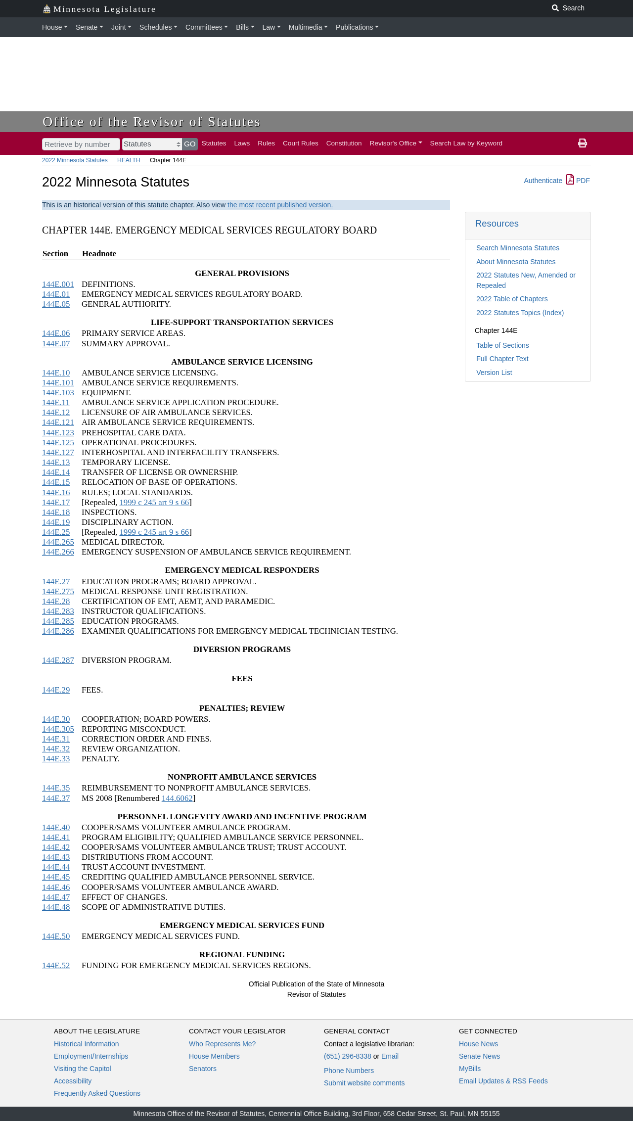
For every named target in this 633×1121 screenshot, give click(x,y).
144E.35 (56, 788)
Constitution (344, 143)
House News (478, 1044)
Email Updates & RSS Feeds (503, 1081)
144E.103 (58, 392)
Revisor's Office (393, 143)
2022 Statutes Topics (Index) (520, 313)
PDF (578, 181)
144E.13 (56, 462)
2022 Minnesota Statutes (75, 160)
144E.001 (58, 284)
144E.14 (56, 472)
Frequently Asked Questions (97, 1093)
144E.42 (56, 847)
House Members (214, 1056)
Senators (203, 1069)
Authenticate (543, 181)
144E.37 (56, 798)
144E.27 (56, 581)
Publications (354, 27)
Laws (242, 143)
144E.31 (56, 739)
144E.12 (56, 412)
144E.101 (58, 382)
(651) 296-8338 (347, 1056)
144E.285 (58, 621)
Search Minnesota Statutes (517, 248)
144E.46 (56, 887)
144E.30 (56, 719)
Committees (204, 27)
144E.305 (58, 729)
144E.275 (58, 591)
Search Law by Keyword (466, 143)
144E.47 (56, 897)
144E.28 (56, 601)
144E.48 (56, 907)
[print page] (582, 143)
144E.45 (56, 877)
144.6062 (177, 798)
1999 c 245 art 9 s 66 (154, 502)
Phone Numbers (349, 1070)
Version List (494, 372)
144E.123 (58, 432)
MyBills (470, 1069)
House (52, 27)
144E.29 (56, 690)
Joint (118, 27)
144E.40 (56, 827)
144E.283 (58, 611)
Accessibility (72, 1081)
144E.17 (56, 502)
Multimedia (305, 27)
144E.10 (56, 372)
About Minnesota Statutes (515, 262)
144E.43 (56, 857)
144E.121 (58, 422)
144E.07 (56, 343)
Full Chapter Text (502, 359)
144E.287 (58, 660)
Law (269, 27)
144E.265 (58, 542)
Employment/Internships (91, 1056)
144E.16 (56, 492)
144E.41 (56, 837)
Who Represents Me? (222, 1044)
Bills (242, 27)
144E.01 (56, 294)
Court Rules (300, 143)
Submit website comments (364, 1083)
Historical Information (86, 1044)
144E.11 (56, 402)
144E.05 (56, 304)
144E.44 (56, 867)
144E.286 (58, 631)
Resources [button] (497, 223)
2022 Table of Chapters (512, 299)
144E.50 (56, 936)
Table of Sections (502, 345)
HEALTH (128, 160)
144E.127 (58, 452)
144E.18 (56, 512)
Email (390, 1056)
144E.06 (56, 333)
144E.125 (58, 442)
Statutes (214, 143)
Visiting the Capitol (82, 1069)
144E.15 (56, 482)
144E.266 (58, 552)
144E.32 (56, 748)
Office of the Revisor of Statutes (152, 121)
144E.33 (56, 758)
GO (190, 144)
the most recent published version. (280, 205)
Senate (86, 27)
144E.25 (56, 532)
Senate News (479, 1056)
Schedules (155, 27)
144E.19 (56, 522)
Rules (266, 143)
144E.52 (56, 965)
